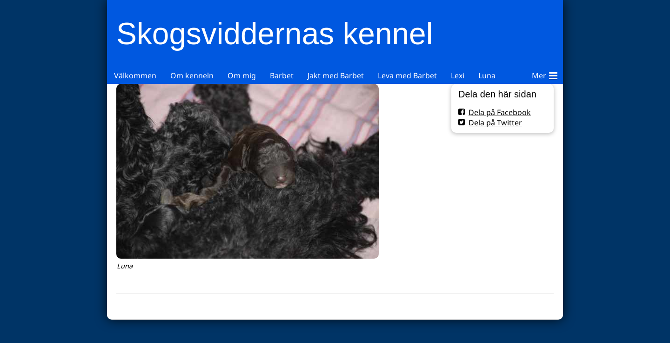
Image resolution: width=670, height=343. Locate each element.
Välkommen (135, 75)
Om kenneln (192, 75)
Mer (544, 74)
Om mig (242, 75)
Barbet (282, 75)
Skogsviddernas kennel (274, 33)
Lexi (457, 75)
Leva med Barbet (407, 75)
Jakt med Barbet (336, 75)
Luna (487, 75)
